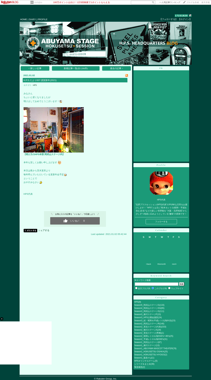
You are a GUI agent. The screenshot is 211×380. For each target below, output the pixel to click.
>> (169, 2)
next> (174, 264)
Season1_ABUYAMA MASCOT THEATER (153, 348)
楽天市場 (205, 2)
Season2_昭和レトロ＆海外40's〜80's (152, 336)
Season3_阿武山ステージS (146, 311)
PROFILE (42, 19)
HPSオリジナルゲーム (144, 361)
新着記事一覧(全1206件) (76, 68)
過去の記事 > (116, 68)
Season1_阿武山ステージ (146, 342)
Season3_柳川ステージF (145, 314)
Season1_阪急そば (143, 358)
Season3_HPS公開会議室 (146, 317)
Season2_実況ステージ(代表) (147, 327)
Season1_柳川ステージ (145, 345)
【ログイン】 (185, 19)
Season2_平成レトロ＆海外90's (149, 339)
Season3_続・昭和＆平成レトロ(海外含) (153, 320)
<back (148, 264)
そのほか (38, 2)
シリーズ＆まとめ (142, 364)
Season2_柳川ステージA (145, 330)
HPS (35, 85)
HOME (23, 19)
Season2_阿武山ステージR (147, 323)
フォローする (161, 221)
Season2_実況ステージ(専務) (147, 333)
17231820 (181, 15)
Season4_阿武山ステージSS (147, 308)
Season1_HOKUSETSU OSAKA (149, 351)
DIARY (32, 19)
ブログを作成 (192, 2)
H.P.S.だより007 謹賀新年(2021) (40, 80)
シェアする (43, 230)
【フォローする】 (168, 19)
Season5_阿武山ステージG (147, 305)
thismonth (162, 264)
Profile (161, 165)
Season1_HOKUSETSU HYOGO (149, 354)
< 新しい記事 (34, 68)
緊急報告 (138, 367)
